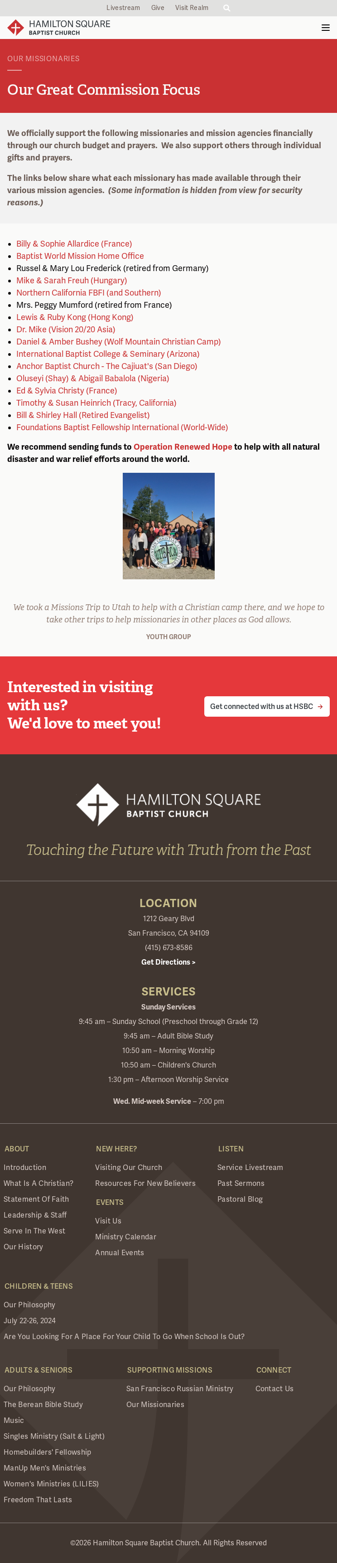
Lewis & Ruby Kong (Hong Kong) (75, 317)
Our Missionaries (155, 1404)
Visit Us (108, 1221)
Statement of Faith (36, 1199)
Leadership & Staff (35, 1215)
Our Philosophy (29, 1305)
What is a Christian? (38, 1183)
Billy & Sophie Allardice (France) (74, 244)
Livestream (123, 8)
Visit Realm (192, 8)
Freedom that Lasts (38, 1500)
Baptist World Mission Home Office (80, 256)
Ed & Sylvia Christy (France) (66, 391)
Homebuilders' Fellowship (47, 1452)
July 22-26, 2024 (30, 1320)
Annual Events (119, 1252)
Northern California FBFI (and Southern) (88, 293)
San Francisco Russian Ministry (180, 1388)
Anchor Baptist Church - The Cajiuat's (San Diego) (106, 366)
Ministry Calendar (125, 1237)
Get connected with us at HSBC (261, 706)
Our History (23, 1247)
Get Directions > (168, 962)
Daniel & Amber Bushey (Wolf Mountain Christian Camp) (118, 342)
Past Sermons (241, 1183)
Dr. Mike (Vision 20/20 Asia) (66, 330)
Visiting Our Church (128, 1167)
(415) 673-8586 (169, 947)
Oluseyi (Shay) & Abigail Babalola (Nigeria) (92, 378)
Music (14, 1420)
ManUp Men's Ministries (45, 1468)
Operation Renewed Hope (183, 447)
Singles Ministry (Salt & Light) (54, 1436)
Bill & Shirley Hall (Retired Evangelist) (83, 415)
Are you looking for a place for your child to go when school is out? (124, 1336)
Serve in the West (34, 1231)
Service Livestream (250, 1167)
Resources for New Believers (145, 1183)
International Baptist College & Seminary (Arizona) (108, 354)
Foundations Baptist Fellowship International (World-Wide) (122, 427)
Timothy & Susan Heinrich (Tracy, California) (96, 403)
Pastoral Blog (240, 1199)
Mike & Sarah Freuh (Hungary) (71, 281)
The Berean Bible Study (43, 1404)
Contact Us (274, 1388)
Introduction (25, 1167)
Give (157, 8)
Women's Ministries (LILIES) (51, 1484)
